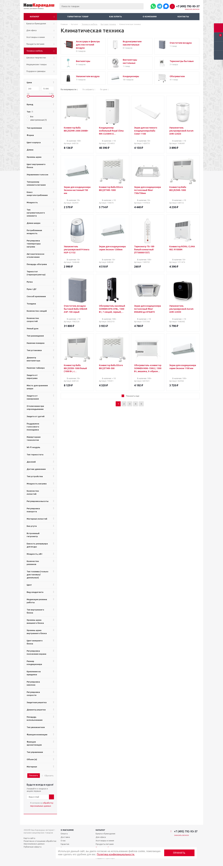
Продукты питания (105, 844)
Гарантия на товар (77, 16)
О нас (63, 840)
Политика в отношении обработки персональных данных (40, 842)
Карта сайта (29, 838)
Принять (179, 852)
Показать (33, 775)
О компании (150, 16)
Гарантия (65, 844)
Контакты (183, 16)
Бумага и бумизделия (105, 834)
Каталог (34, 16)
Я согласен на (41, 804)
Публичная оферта (32, 847)
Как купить (115, 16)
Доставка (65, 837)
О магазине (67, 830)
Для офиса (101, 837)
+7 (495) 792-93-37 (188, 6)
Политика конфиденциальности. (116, 854)
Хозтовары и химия (105, 840)
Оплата (64, 834)
